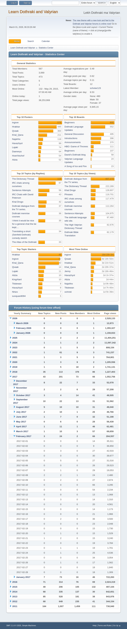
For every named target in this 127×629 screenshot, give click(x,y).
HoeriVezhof (18, 155)
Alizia (14, 159)
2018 (14, 372)
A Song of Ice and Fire (76, 166)
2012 (14, 601)
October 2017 (23, 395)
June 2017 (21, 417)
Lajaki (15, 147)
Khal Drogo (17, 202)
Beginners (70, 122)
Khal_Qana (17, 135)
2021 (14, 357)
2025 (14, 338)
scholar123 (95, 88)
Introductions (71, 138)
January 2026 (23, 333)
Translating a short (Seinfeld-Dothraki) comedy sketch (21, 234)
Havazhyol (17, 143)
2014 (14, 591)
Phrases (69, 194)
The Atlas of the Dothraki (24, 242)
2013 (14, 596)
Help (94, 625)
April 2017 (21, 426)
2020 (14, 362)
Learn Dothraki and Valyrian (33, 11)
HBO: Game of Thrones (76, 146)
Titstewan (17, 283)
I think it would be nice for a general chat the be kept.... (24, 224)
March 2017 (22, 431)
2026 (14, 318)
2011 (14, 606)
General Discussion (74, 134)
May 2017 (21, 421)
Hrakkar (16, 126)
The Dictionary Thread (23, 179)
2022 (14, 352)
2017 (14, 376)
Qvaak (15, 131)
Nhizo (15, 292)
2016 (14, 582)
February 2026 (23, 328)
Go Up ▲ (117, 625)
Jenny (68, 271)
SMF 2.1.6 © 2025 (13, 625)
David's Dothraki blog (75, 154)
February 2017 (23, 436)
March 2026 (22, 323)
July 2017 (21, 412)
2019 (14, 367)
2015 (14, 587)
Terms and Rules (105, 625)
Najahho (16, 139)
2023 (14, 347)
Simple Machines (29, 625)
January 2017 (23, 577)
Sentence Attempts (21, 190)
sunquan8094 (19, 296)
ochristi (68, 292)
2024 (14, 342)
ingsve (15, 122)
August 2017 (22, 407)
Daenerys (17, 151)
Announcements (73, 142)
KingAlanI (17, 279)
